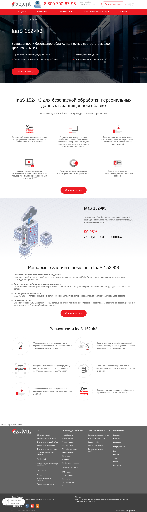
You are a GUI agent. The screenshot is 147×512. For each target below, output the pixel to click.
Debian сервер (67, 438)
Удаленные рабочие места (46, 438)
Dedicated (41, 459)
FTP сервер (66, 472)
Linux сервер (66, 456)
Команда (116, 435)
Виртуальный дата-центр (46, 445)
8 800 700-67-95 (60, 3)
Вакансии (116, 438)
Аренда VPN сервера (95, 445)
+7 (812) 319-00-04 (88, 5)
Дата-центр (117, 442)
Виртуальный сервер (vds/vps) (47, 442)
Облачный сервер (43, 435)
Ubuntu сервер (67, 442)
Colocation (41, 470)
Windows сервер (68, 445)
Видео (115, 461)
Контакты (124, 11)
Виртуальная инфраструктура (98, 435)
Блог (115, 451)
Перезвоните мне (113, 4)
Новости (116, 454)
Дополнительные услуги (99, 430)
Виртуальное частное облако (47, 449)
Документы (117, 465)
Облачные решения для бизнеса (45, 454)
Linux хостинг (67, 486)
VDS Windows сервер (70, 449)
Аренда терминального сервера (45, 479)
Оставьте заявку (73, 190)
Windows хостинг (68, 482)
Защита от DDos (93, 442)
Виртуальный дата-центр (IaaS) (97, 450)
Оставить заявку (25, 71)
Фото (115, 458)
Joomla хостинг (67, 475)
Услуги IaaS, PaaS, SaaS (96, 438)
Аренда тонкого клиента (45, 484)
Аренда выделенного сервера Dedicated (47, 465)
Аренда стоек (42, 475)
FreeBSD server (67, 452)
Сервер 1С (66, 459)
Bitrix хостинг (67, 479)
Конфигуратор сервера (70, 463)
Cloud (39, 430)
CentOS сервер (67, 435)
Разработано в (125, 511)
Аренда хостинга (70, 467)
